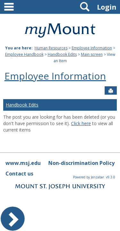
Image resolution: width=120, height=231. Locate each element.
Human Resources (51, 48)
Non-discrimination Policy (81, 163)
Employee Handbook (24, 54)
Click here (81, 123)
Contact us (19, 173)
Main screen (92, 54)
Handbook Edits (62, 54)
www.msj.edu (23, 163)
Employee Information (92, 48)
